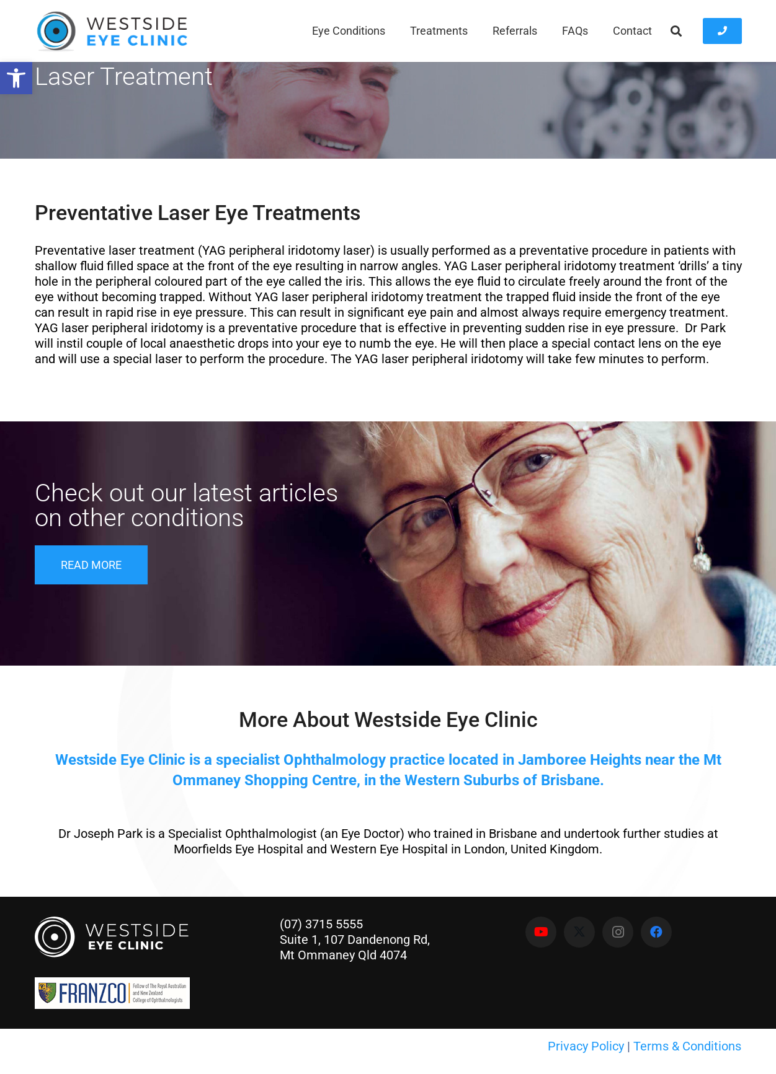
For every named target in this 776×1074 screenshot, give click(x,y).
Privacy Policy (586, 1046)
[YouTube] (540, 932)
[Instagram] (617, 932)
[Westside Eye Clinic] (111, 31)
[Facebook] (656, 932)
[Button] (722, 31)
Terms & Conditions (687, 1046)
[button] (676, 30)
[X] (579, 932)
